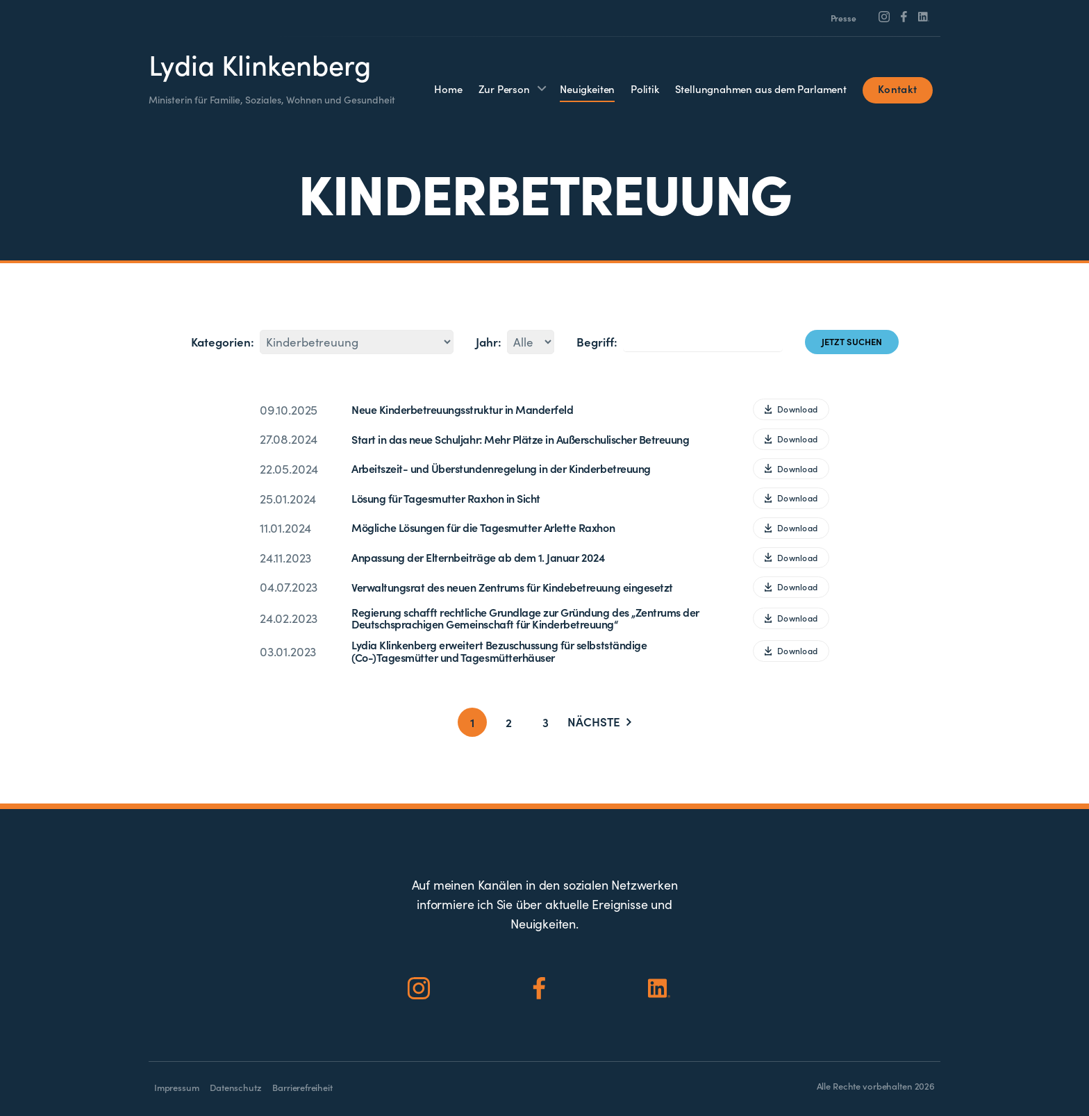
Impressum (176, 1087)
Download (791, 409)
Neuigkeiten (587, 88)
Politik (645, 88)
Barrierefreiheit (302, 1087)
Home (448, 88)
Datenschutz (235, 1087)
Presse (843, 18)
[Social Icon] (884, 16)
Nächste (599, 722)
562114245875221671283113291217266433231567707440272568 (357, 342)
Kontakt (897, 88)
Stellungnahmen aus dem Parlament (761, 88)
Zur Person (504, 88)
